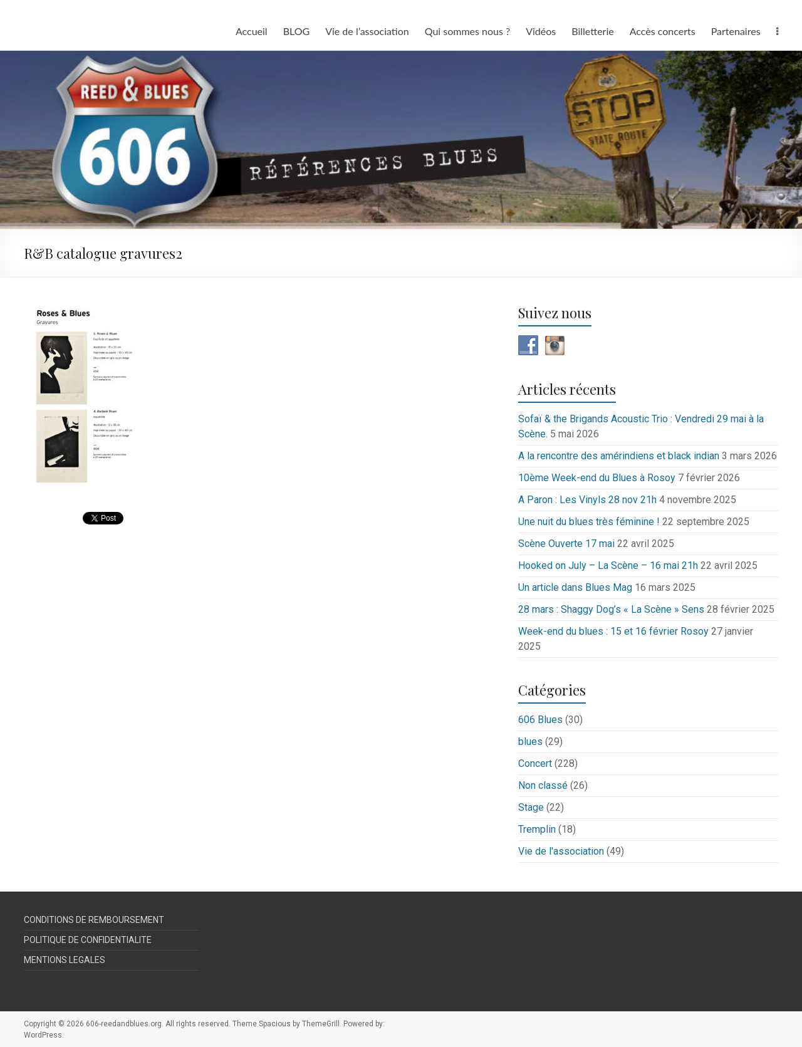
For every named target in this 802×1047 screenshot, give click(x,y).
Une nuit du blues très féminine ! (589, 522)
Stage (531, 807)
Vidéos (541, 31)
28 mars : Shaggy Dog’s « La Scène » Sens (611, 609)
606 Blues (540, 720)
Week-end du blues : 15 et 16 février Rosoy (613, 631)
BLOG (296, 31)
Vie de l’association (367, 31)
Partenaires (736, 31)
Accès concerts (662, 31)
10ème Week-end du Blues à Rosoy (596, 478)
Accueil (252, 31)
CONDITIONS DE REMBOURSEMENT (94, 920)
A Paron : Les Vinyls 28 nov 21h (587, 500)
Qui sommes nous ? (467, 31)
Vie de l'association (561, 851)
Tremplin (537, 829)
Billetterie (592, 31)
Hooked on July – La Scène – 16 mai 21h (608, 565)
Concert (535, 763)
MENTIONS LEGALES (64, 960)
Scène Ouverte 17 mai (566, 544)
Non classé (543, 785)
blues (530, 741)
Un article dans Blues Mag (575, 587)
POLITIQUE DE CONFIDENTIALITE (88, 940)
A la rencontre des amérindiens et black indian (618, 456)
